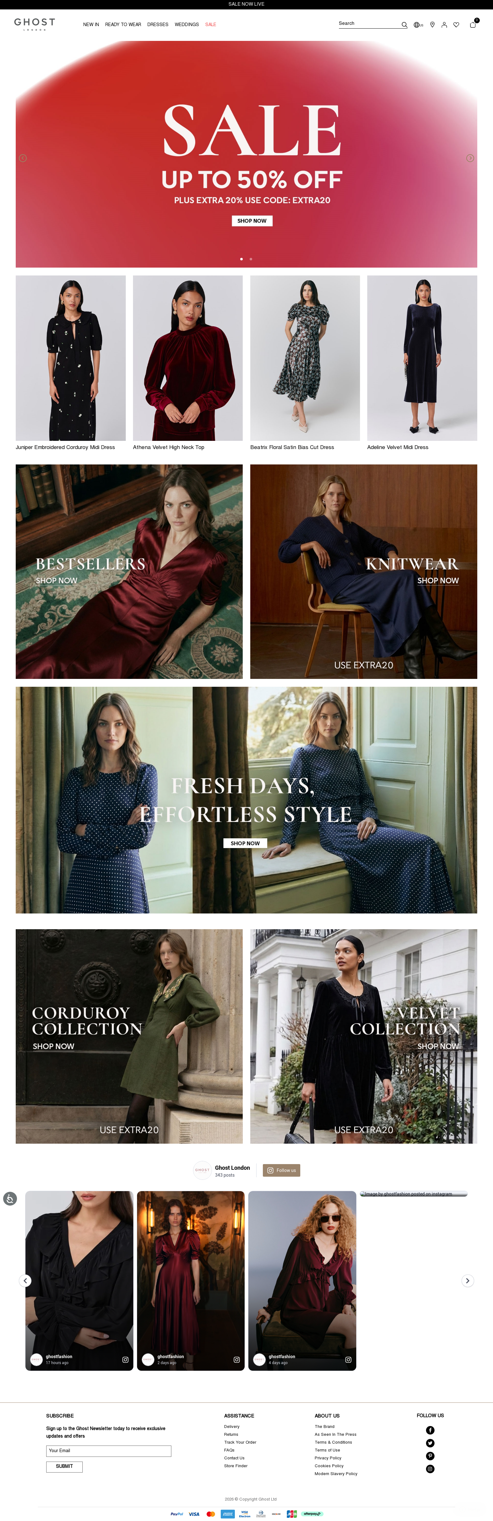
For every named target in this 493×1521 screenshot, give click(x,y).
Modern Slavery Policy (336, 1474)
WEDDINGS (187, 25)
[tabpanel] (246, 154)
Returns (231, 1435)
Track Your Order (240, 1443)
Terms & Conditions (333, 1443)
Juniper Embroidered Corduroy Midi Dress (65, 448)
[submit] (404, 25)
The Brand (325, 1427)
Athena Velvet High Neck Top (168, 448)
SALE (210, 25)
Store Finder (235, 1466)
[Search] (373, 25)
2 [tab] (251, 259)
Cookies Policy (329, 1466)
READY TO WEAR (123, 25)
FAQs (229, 1451)
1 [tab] (242, 259)
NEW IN (91, 25)
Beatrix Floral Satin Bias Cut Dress (292, 448)
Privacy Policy (328, 1459)
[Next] (467, 154)
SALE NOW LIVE (246, 4)
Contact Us (234, 1459)
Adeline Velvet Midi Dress (398, 448)
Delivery (232, 1427)
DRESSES (158, 25)
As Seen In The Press (336, 1435)
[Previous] (25, 154)
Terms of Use (327, 1451)
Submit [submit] (64, 1467)
